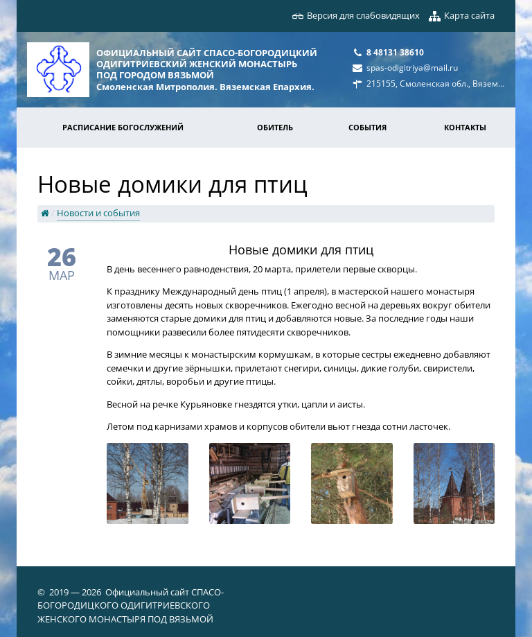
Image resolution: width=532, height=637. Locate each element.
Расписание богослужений (123, 127)
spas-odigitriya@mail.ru (412, 67)
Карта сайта (469, 15)
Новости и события (98, 213)
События (367, 127)
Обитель (275, 127)
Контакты (465, 127)
